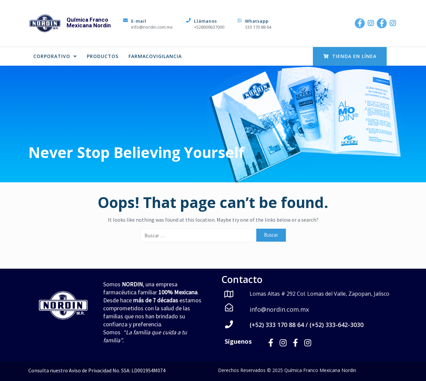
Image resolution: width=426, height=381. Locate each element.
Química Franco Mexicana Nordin (89, 22)
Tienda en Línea (349, 56)
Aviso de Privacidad (90, 370)
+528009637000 (209, 27)
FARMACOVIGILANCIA (155, 56)
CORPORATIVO (55, 56)
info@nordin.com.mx (152, 27)
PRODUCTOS (102, 56)
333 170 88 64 (258, 27)
